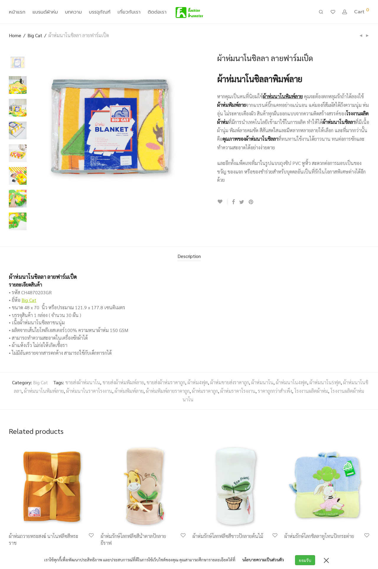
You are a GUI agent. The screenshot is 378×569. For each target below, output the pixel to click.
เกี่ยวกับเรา (129, 13)
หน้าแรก (17, 13)
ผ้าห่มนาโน (262, 382)
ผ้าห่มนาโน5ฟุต (325, 382)
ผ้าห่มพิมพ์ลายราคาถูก (168, 391)
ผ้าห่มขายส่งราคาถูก (229, 382)
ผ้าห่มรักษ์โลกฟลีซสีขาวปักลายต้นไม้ (228, 536)
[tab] (189, 256)
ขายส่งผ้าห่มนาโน (82, 382)
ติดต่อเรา (157, 13)
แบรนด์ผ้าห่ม (45, 13)
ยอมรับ (305, 560)
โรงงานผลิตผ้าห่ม (311, 391)
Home (15, 35)
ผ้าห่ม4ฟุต (198, 382)
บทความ (73, 13)
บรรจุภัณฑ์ (99, 13)
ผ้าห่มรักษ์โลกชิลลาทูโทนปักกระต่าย (319, 536)
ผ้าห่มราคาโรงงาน (237, 391)
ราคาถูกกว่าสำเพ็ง (275, 391)
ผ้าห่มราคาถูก (205, 391)
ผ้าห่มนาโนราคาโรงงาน (89, 391)
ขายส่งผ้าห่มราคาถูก (165, 382)
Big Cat (34, 35)
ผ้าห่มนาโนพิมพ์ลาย (44, 391)
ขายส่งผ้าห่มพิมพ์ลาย (123, 382)
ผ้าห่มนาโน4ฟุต (291, 382)
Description (189, 256)
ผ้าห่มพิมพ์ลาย (129, 391)
